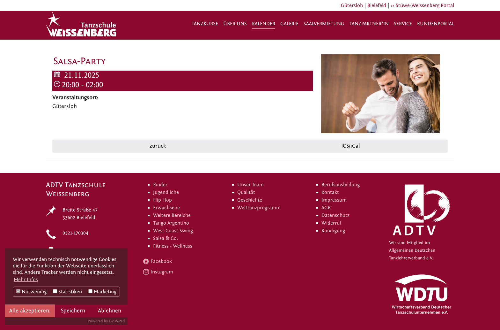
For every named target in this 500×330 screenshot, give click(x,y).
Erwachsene (166, 208)
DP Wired (117, 321)
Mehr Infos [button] (26, 279)
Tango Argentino (171, 223)
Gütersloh (352, 5)
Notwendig (31, 292)
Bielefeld (376, 5)
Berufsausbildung (340, 185)
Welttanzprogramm (259, 208)
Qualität (246, 192)
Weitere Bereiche (172, 215)
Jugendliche (166, 192)
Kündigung (333, 231)
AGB (326, 208)
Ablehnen (109, 311)
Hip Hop (162, 200)
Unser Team (250, 185)
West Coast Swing (173, 231)
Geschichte (249, 200)
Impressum (334, 200)
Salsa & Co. (165, 238)
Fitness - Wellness (172, 246)
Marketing (102, 292)
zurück (157, 146)
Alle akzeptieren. (30, 311)
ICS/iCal (350, 146)
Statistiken (67, 292)
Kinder (160, 185)
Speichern (73, 311)
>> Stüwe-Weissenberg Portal (422, 5)
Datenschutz (335, 215)
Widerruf (331, 223)
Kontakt (330, 192)
